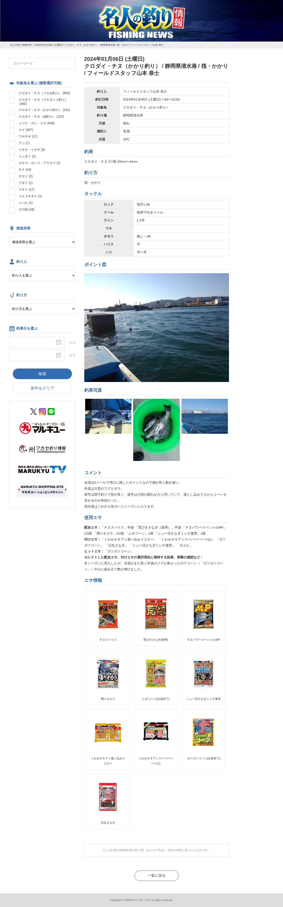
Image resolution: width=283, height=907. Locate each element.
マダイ (26, 189)
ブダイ (26, 183)
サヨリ (26, 176)
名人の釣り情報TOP (21, 45)
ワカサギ (28, 136)
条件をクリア (42, 388)
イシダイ (27, 156)
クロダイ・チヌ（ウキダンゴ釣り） (43, 101)
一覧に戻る (156, 875)
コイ (26, 130)
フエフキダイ (30, 196)
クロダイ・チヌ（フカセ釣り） (44, 93)
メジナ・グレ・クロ (37, 123)
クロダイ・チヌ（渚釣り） (41, 116)
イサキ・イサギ (32, 149)
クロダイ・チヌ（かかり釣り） (44, 110)
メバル (26, 202)
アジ (24, 143)
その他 (26, 209)
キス (25, 169)
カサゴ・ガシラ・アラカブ (39, 163)
